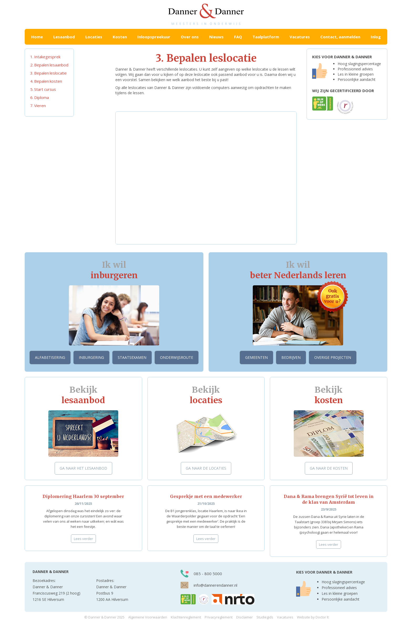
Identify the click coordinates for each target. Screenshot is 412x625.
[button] (64, 37)
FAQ (238, 36)
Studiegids (264, 617)
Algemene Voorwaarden (147, 617)
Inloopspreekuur (153, 36)
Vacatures (300, 36)
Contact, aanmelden (340, 36)
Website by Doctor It (313, 617)
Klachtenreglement (186, 617)
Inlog (376, 36)
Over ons (190, 36)
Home (37, 36)
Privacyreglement (219, 617)
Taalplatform (266, 36)
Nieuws (216, 36)
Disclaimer (244, 617)
